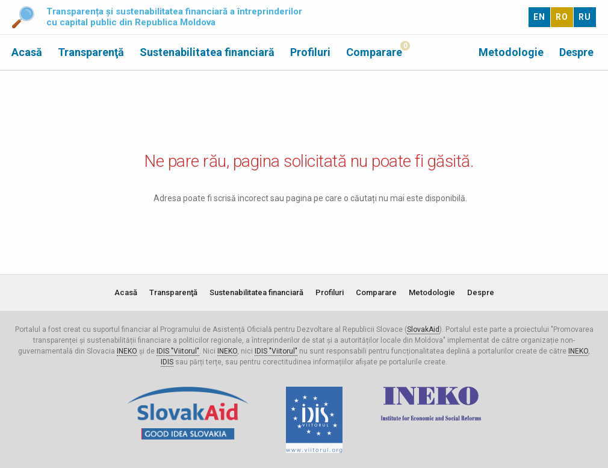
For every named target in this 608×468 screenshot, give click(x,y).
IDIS (167, 362)
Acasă (26, 52)
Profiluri (310, 52)
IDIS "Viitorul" (178, 351)
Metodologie (511, 52)
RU (585, 17)
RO (562, 17)
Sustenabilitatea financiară (207, 52)
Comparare (374, 52)
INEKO (127, 351)
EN (539, 17)
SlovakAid (423, 329)
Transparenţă (91, 52)
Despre (576, 52)
